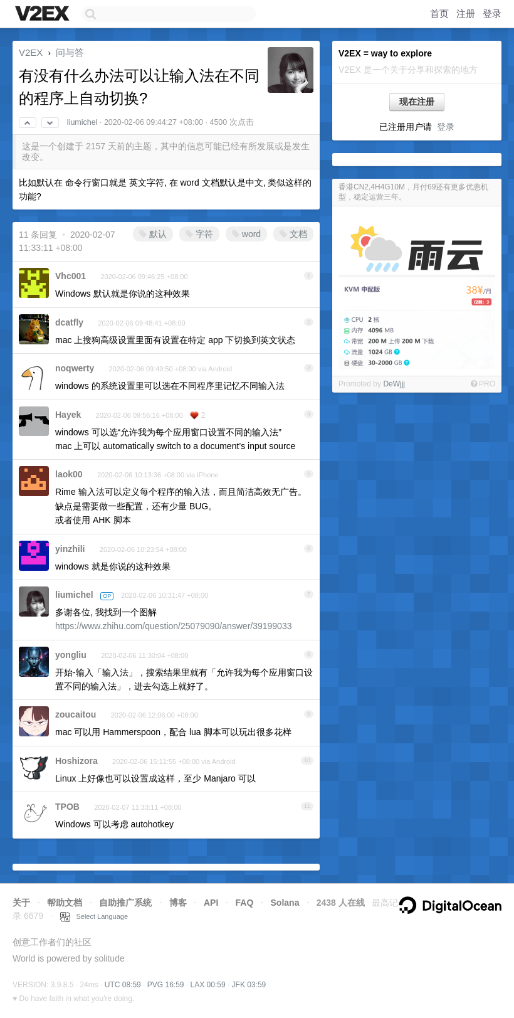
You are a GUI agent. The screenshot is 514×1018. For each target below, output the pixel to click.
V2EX (31, 52)
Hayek (68, 415)
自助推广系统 (125, 903)
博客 (178, 903)
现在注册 (416, 102)
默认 (153, 234)
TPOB (67, 807)
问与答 (70, 52)
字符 (199, 234)
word (246, 234)
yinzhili (70, 549)
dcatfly (69, 322)
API (211, 903)
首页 (439, 13)
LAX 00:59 (208, 984)
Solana (285, 903)
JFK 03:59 (249, 984)
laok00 (69, 474)
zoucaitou (75, 714)
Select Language (94, 916)
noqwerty (74, 368)
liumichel (82, 122)
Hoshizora (76, 761)
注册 (465, 13)
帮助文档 (64, 903)
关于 (21, 903)
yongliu (71, 655)
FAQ (245, 903)
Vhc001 (70, 276)
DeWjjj (394, 383)
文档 (293, 234)
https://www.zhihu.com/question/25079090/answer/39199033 (173, 626)
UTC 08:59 (123, 984)
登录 (492, 13)
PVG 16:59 (165, 984)
